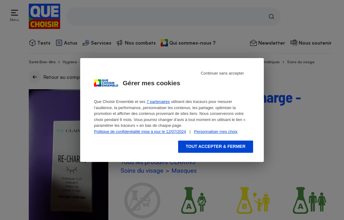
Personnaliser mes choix (215, 131)
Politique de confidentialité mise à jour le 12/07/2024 (140, 131)
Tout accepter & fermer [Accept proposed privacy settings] (215, 146)
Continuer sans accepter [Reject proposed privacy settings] (222, 73)
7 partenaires (158, 101)
